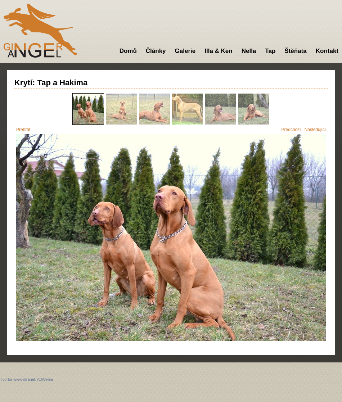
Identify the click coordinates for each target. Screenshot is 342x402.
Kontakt (327, 51)
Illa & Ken (218, 51)
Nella (249, 51)
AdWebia (45, 379)
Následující (315, 129)
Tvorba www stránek (18, 379)
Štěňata (295, 51)
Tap (270, 51)
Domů (128, 51)
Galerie (185, 51)
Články (156, 51)
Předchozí (291, 129)
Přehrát (23, 129)
